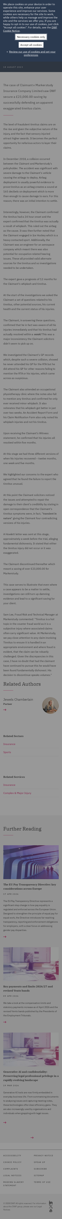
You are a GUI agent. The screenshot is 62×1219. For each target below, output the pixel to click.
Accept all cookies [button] (31, 44)
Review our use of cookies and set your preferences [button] (32, 53)
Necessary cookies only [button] (31, 37)
